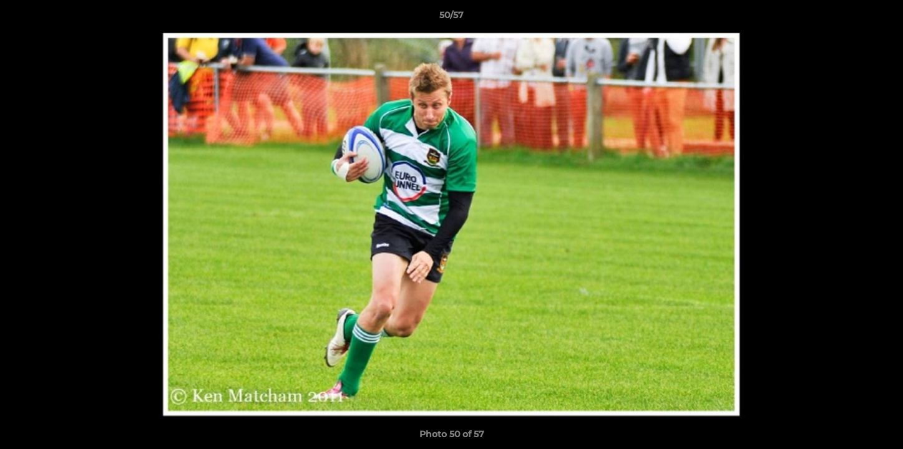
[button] (880, 18)
